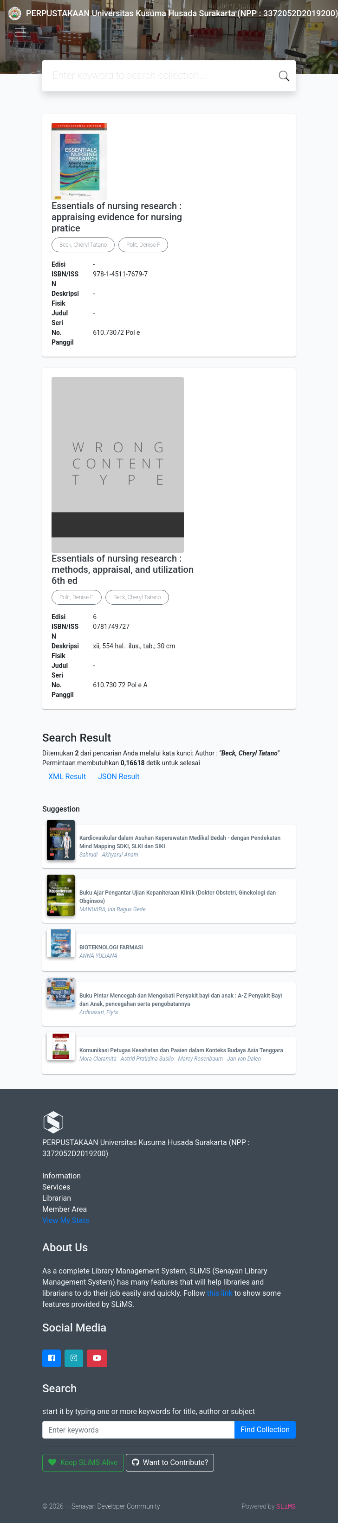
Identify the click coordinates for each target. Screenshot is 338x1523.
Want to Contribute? (170, 1462)
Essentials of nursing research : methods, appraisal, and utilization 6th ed (123, 569)
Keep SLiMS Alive (83, 1462)
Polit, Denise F (143, 245)
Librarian (56, 1198)
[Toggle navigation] (20, 32)
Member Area (64, 1209)
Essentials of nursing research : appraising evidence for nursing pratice (117, 217)
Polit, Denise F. (76, 597)
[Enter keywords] (138, 1430)
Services (56, 1187)
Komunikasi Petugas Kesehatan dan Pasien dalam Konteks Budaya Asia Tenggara (181, 1050)
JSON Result (118, 776)
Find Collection (265, 1429)
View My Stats (65, 1220)
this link (220, 1293)
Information (61, 1175)
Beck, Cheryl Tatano (83, 245)
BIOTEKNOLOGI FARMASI (111, 947)
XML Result (67, 776)
